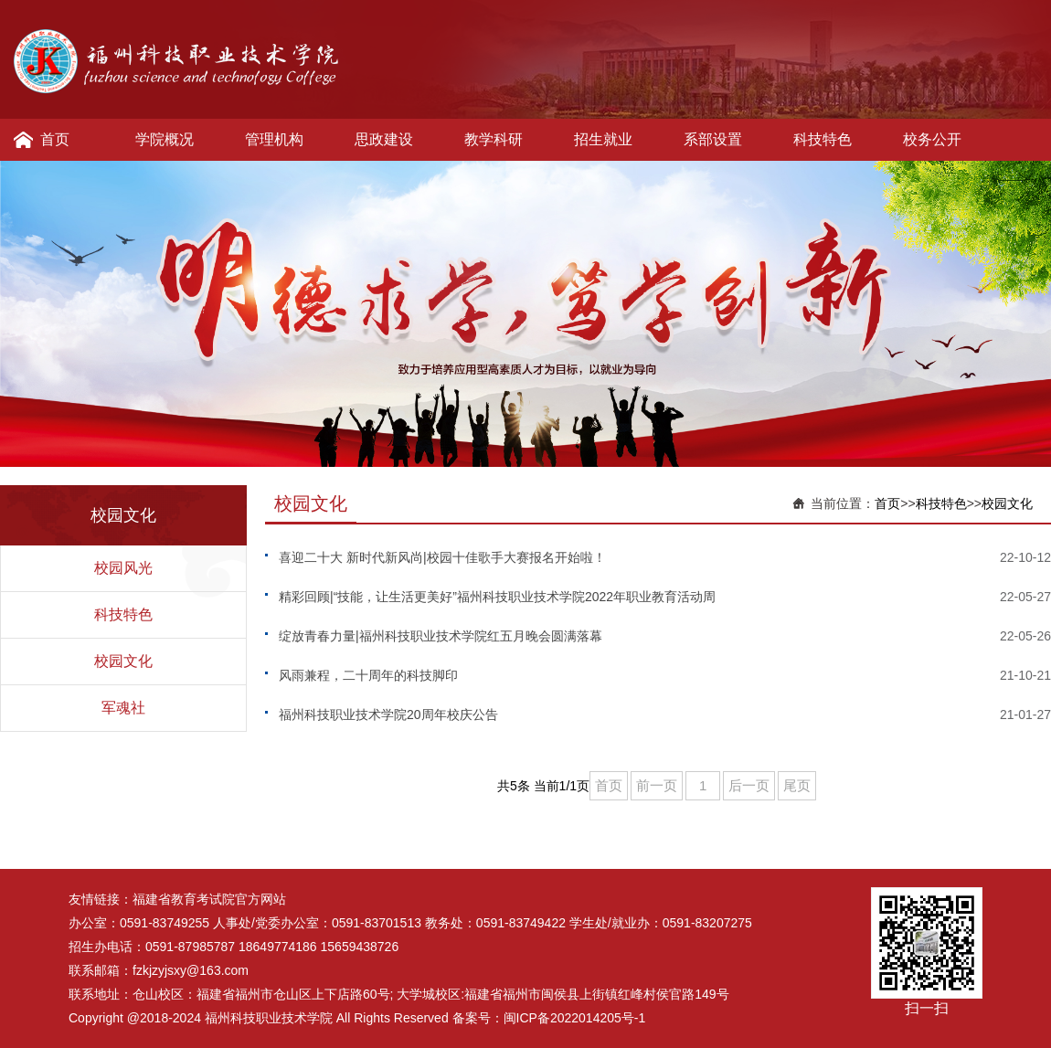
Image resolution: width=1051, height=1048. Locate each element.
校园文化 (123, 661)
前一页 (656, 785)
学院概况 (164, 139)
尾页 (797, 785)
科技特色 (822, 139)
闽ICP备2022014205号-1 (575, 1018)
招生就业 (603, 139)
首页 (54, 139)
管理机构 (274, 139)
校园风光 (123, 568)
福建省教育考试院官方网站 (209, 899)
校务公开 (932, 139)
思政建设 (384, 139)
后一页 (749, 785)
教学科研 (493, 139)
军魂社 (123, 707)
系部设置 (713, 139)
